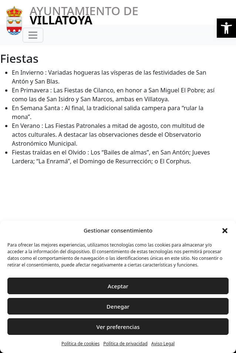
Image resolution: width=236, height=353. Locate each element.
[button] (226, 28)
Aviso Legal (163, 343)
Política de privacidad (125, 343)
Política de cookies (80, 343)
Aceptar (118, 286)
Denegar (118, 306)
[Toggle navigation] (33, 35)
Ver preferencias (117, 326)
